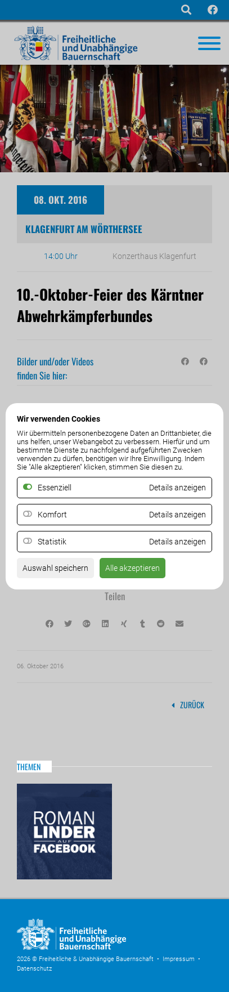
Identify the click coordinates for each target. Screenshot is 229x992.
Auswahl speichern (55, 568)
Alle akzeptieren (132, 568)
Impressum (179, 959)
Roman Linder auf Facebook (64, 831)
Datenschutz (34, 968)
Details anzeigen (177, 514)
